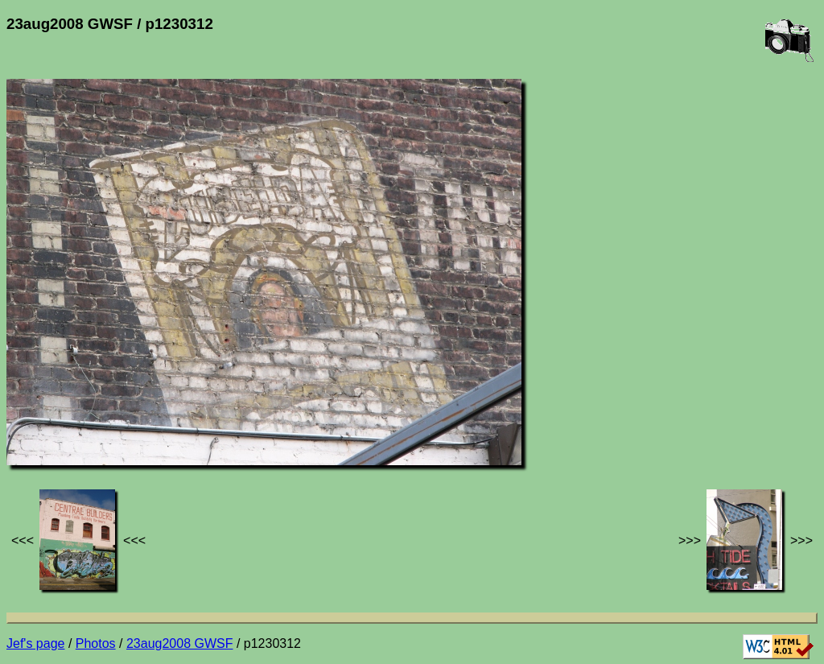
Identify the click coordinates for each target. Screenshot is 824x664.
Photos (96, 643)
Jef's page (35, 643)
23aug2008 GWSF (179, 643)
